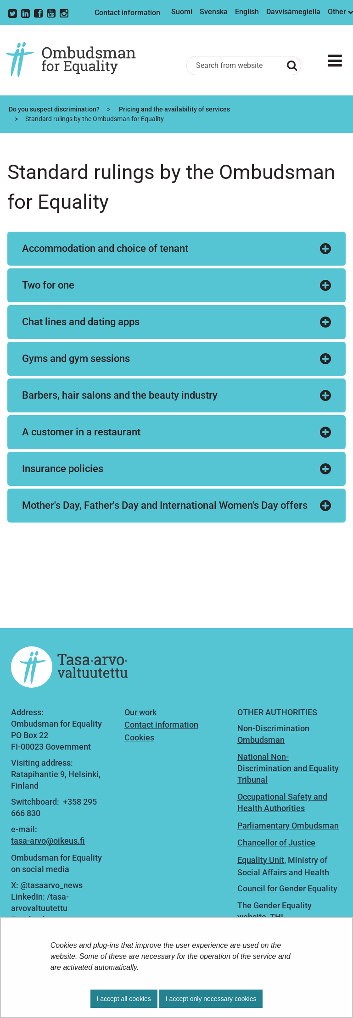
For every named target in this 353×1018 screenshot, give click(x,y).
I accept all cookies (124, 998)
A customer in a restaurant (81, 432)
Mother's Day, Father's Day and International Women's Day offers (165, 505)
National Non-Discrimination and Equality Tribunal (288, 768)
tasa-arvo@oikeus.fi (48, 841)
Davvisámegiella (293, 11)
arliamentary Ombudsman (290, 825)
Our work (140, 712)
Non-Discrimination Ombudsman (273, 734)
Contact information (127, 12)
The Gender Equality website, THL (274, 911)
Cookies (139, 737)
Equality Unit (260, 860)
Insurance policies (62, 468)
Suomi (181, 11)
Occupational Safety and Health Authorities (282, 802)
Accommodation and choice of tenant (105, 248)
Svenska (214, 11)
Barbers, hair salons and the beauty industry (120, 395)
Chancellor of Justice (276, 842)
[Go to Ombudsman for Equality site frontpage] (77, 60)
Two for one (48, 285)
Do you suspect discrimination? (53, 109)
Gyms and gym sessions (76, 358)
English (247, 11)
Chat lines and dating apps (81, 322)
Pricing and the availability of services (174, 109)
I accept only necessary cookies (211, 998)
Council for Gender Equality (287, 888)
